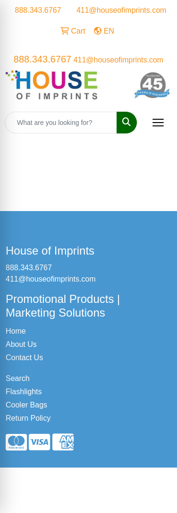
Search (18, 378)
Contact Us (24, 358)
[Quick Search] (61, 122)
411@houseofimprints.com (121, 10)
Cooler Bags (26, 405)
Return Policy (28, 418)
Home (16, 331)
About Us (21, 344)
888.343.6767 (38, 10)
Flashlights (24, 392)
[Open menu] (158, 122)
